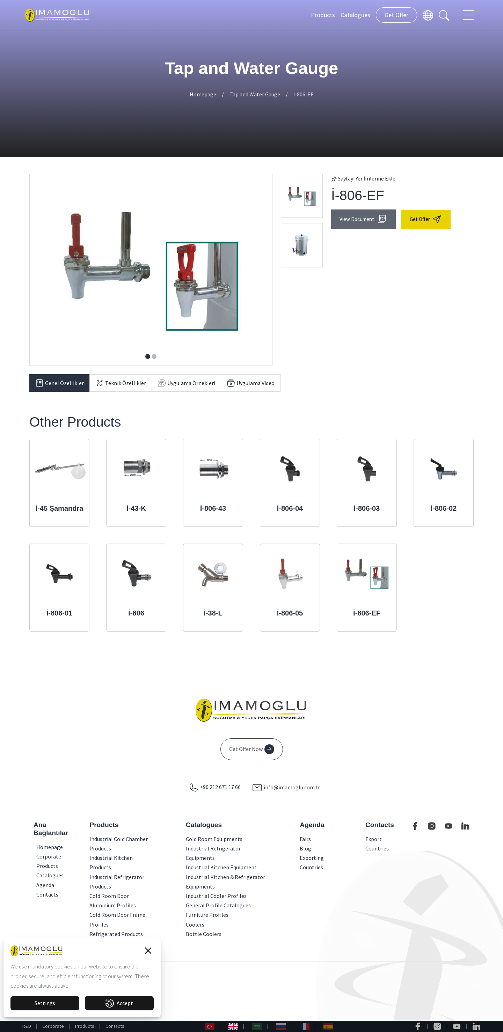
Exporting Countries (312, 862)
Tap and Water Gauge (254, 94)
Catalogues (355, 15)
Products (323, 15)
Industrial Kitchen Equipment (221, 867)
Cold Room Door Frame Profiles (117, 919)
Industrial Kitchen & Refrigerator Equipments (225, 881)
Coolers (195, 924)
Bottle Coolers (203, 933)
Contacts (114, 1026)
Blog (305, 848)
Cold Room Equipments (214, 838)
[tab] (59, 383)
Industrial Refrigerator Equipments (213, 853)
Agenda (38, 885)
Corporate (53, 1026)
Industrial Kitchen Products (111, 862)
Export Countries (377, 843)
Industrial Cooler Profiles (216, 895)
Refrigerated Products (116, 933)
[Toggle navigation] (469, 15)
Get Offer (396, 15)
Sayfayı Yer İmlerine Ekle (363, 178)
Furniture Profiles (207, 914)
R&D (26, 1026)
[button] (148, 950)
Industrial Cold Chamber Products (118, 843)
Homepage (203, 94)
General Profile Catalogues (218, 905)
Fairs (305, 838)
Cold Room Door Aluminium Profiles (112, 900)
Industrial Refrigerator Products (116, 881)
